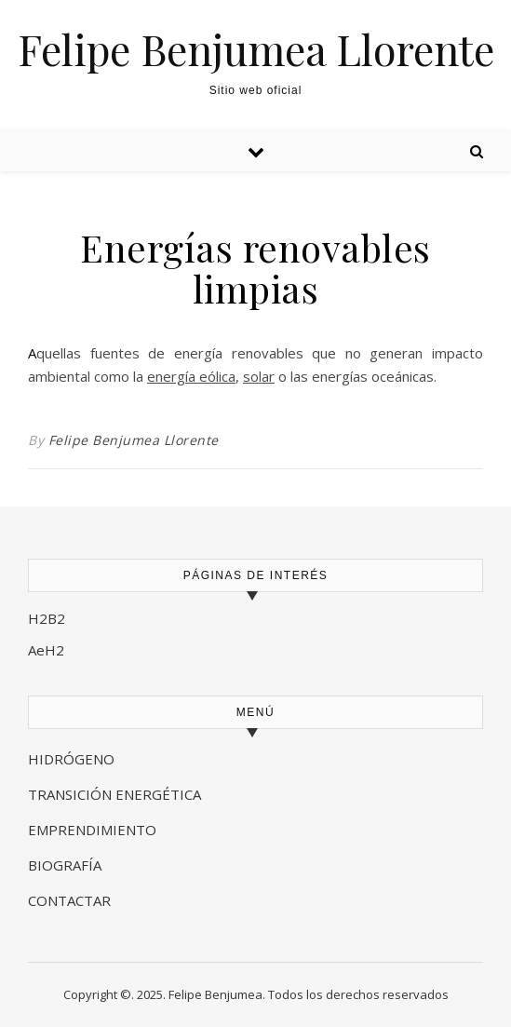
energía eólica (191, 376)
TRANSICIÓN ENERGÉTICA (114, 794)
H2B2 (46, 618)
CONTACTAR (69, 900)
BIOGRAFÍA (66, 865)
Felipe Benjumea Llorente (256, 49)
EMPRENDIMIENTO (92, 829)
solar (259, 376)
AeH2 (48, 650)
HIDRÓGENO (71, 759)
